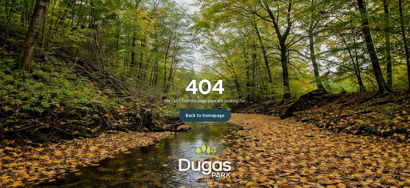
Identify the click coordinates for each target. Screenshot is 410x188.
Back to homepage (205, 115)
